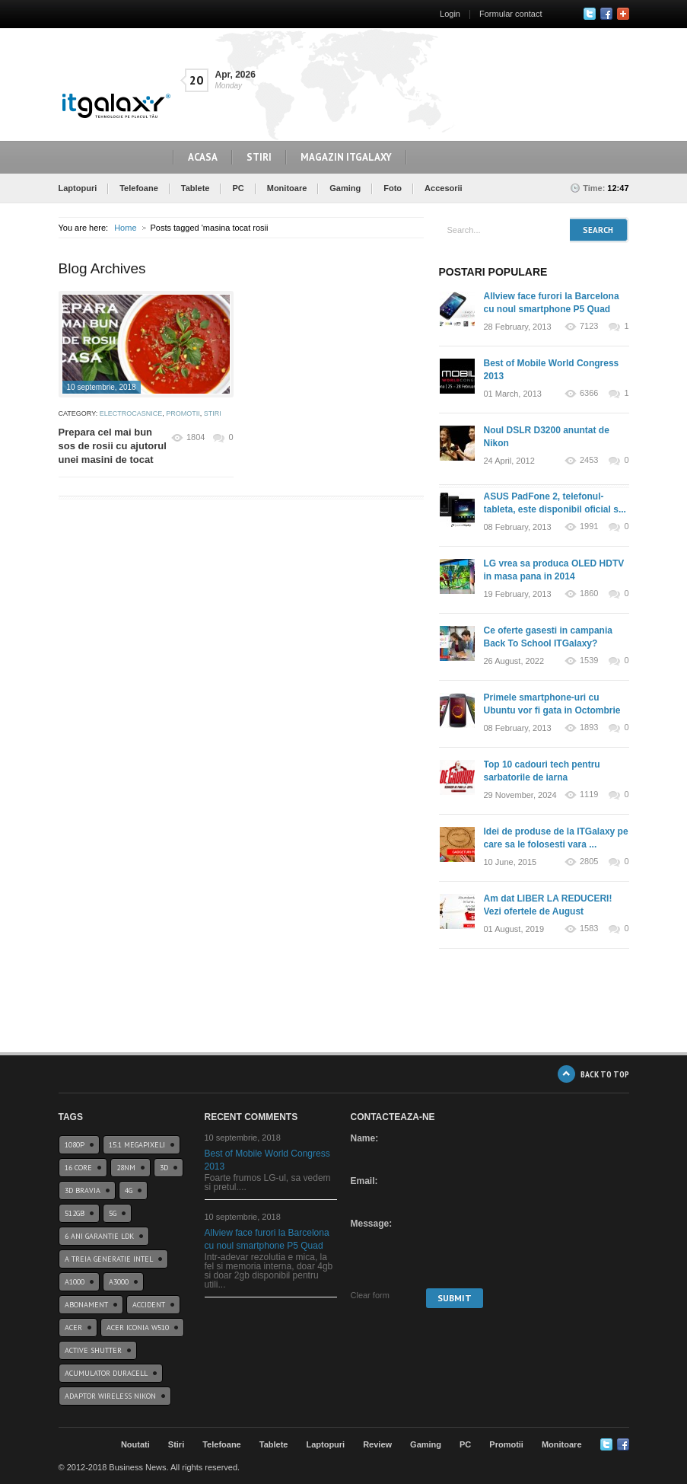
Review (377, 1444)
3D (164, 1168)
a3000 (119, 1282)
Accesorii (444, 188)
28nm (125, 1168)
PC (237, 188)
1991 (589, 526)
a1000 (74, 1282)
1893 (589, 727)
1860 (589, 593)
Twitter (590, 14)
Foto (392, 188)
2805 (589, 861)
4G (128, 1190)
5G (112, 1213)
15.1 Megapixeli (137, 1145)
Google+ (623, 14)
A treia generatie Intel (109, 1259)
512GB (74, 1213)
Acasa (203, 157)
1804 (195, 437)
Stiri (259, 157)
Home (125, 227)
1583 (589, 928)
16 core (78, 1168)
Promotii (183, 413)
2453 (589, 460)
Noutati (135, 1444)
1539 (589, 660)
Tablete (195, 188)
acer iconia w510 (138, 1327)
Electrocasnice (131, 413)
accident (148, 1305)
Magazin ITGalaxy (346, 157)
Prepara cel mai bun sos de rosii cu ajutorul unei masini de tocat (113, 445)
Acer (73, 1327)
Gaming (345, 188)
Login (450, 13)
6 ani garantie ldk (99, 1236)
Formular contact (510, 13)
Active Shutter (93, 1350)
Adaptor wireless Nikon (110, 1396)
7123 (589, 326)
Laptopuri (78, 188)
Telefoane (138, 188)
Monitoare (287, 188)
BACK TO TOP (604, 1074)
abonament (86, 1305)
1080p (74, 1145)
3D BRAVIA (82, 1190)
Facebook (606, 14)
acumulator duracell (106, 1373)
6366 (589, 393)
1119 (589, 794)
